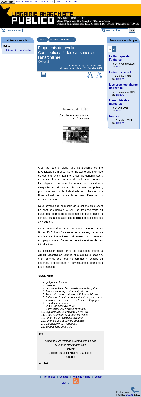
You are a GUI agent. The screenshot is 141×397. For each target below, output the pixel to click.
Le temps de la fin (121, 72)
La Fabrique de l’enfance (119, 58)
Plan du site (48, 377)
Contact (62, 377)
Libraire (120, 66)
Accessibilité (7, 2)
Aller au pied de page (66, 1)
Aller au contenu (24, 1)
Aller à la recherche (43, 1)
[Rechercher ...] (114, 30)
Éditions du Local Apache (18, 50)
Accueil (42, 39)
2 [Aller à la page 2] (114, 48)
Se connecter (14, 30)
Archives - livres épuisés (62, 39)
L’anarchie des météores (119, 102)
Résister (115, 116)
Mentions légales (80, 377)
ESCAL (129, 395)
